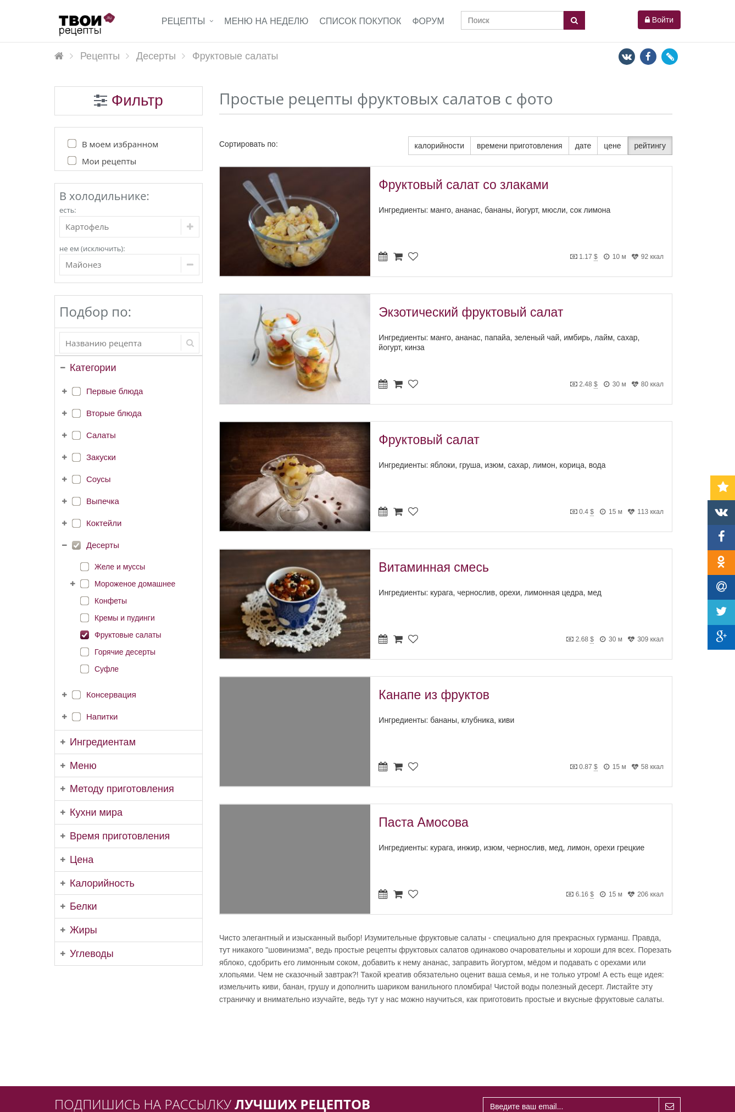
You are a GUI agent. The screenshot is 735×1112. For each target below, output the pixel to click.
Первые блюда (114, 391)
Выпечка (102, 501)
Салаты (101, 435)
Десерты (102, 545)
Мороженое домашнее (134, 583)
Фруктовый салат (428, 440)
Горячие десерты (124, 652)
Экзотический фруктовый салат (470, 312)
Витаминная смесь (433, 567)
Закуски (101, 457)
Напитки (102, 716)
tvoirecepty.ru (658, 1097)
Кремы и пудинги (124, 617)
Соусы (98, 479)
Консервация (111, 694)
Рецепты (183, 21)
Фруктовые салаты (128, 634)
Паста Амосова (423, 822)
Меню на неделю (266, 21)
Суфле (106, 669)
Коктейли (103, 523)
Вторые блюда (114, 413)
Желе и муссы (119, 566)
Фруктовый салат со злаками (463, 185)
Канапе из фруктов (433, 695)
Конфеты (110, 600)
